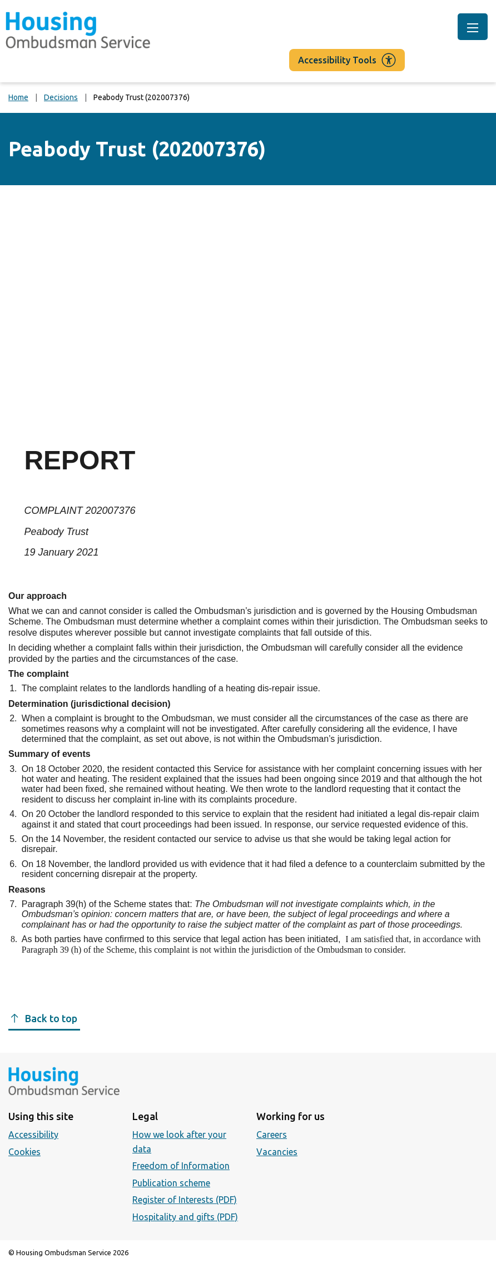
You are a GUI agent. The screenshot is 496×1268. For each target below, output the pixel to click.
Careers (271, 1135)
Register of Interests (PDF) (184, 1200)
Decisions (61, 97)
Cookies (24, 1152)
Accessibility (33, 1135)
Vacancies (276, 1152)
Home (18, 97)
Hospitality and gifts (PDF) (185, 1217)
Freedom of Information (181, 1166)
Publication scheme (171, 1183)
